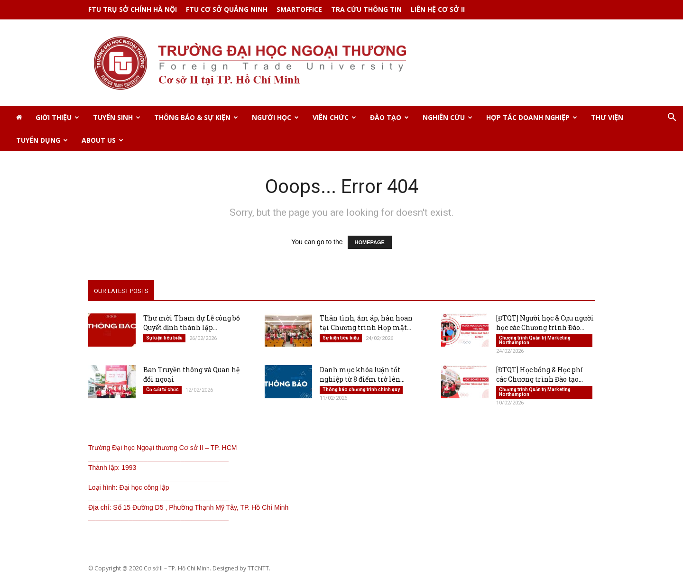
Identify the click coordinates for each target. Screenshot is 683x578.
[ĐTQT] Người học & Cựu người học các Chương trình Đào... (545, 323)
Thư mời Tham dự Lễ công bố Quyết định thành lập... (191, 323)
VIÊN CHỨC (334, 117)
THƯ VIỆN (607, 117)
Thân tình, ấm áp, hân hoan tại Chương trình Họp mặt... (366, 323)
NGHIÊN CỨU (447, 117)
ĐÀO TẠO (389, 117)
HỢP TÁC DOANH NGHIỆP (531, 117)
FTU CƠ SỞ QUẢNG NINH (227, 9)
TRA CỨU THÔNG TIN (366, 9)
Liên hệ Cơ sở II (438, 9)
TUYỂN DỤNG (42, 140)
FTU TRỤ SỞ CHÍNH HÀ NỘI (132, 9)
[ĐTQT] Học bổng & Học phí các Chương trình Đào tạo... (539, 375)
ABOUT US (102, 140)
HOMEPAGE (370, 243)
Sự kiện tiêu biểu (164, 338)
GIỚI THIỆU (57, 117)
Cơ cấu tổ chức (162, 390)
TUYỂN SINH (116, 117)
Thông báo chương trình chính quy (361, 390)
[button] (671, 118)
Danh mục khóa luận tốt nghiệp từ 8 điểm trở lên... (362, 375)
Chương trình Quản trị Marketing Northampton (535, 341)
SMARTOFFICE (299, 9)
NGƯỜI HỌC (275, 117)
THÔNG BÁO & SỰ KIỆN (196, 117)
